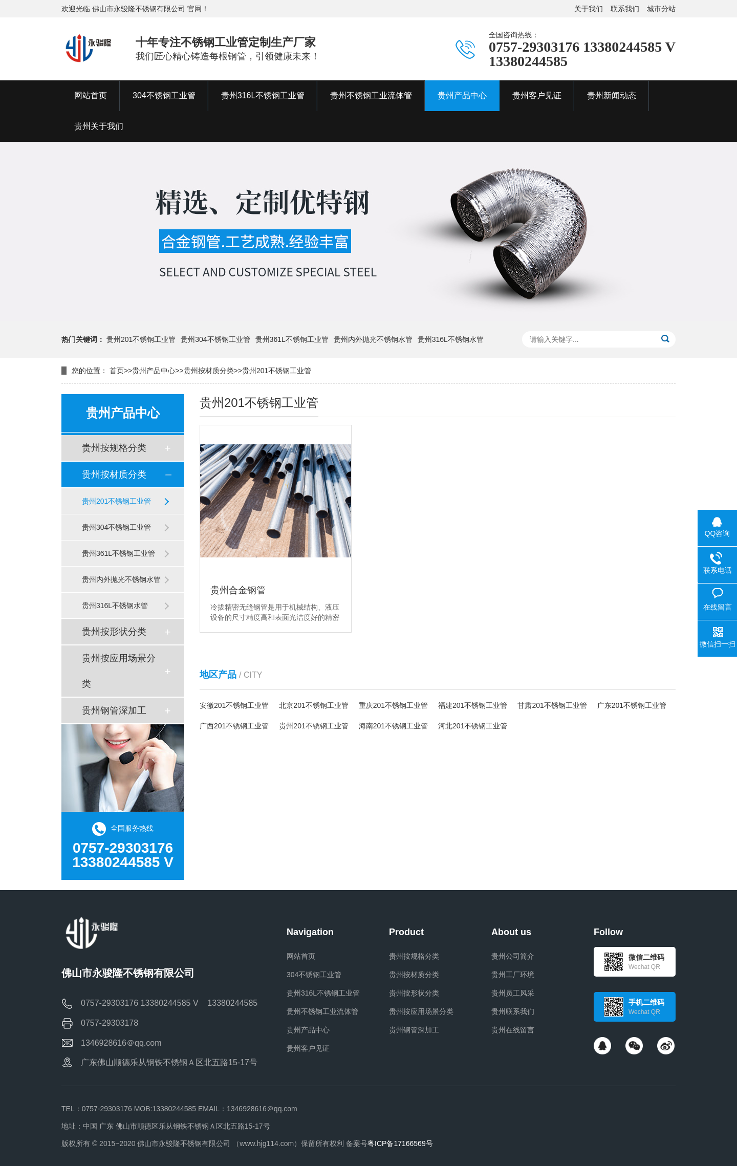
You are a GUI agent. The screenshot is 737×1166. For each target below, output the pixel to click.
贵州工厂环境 (512, 974)
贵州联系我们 (512, 1011)
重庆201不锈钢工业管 (393, 705)
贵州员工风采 (512, 993)
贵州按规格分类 (114, 448)
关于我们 (588, 9)
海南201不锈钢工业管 (393, 726)
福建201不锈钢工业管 (472, 705)
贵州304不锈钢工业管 (215, 339)
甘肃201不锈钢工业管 (552, 705)
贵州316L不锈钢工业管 (323, 993)
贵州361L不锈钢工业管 (292, 339)
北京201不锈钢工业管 (313, 705)
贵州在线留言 (512, 1030)
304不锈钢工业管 (314, 974)
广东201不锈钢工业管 (631, 705)
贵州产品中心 (153, 370)
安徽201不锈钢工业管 (234, 705)
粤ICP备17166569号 (400, 1143)
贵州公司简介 (512, 956)
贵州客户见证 (308, 1048)
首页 (117, 370)
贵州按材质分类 (209, 370)
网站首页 (301, 956)
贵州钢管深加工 (114, 710)
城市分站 (661, 9)
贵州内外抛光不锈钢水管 (373, 339)
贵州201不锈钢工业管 (141, 339)
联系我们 (625, 9)
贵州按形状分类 (114, 632)
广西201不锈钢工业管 (234, 726)
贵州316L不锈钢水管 (451, 339)
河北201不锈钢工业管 (472, 726)
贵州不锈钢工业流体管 (322, 1011)
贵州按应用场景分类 (119, 671)
